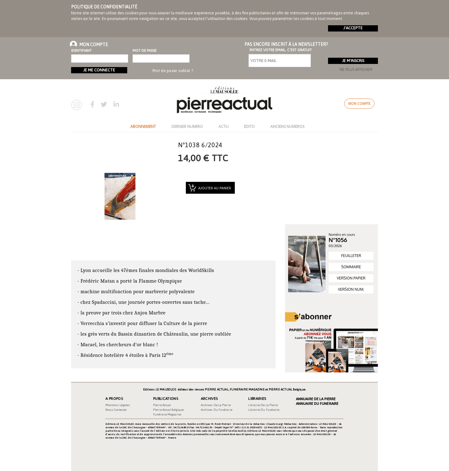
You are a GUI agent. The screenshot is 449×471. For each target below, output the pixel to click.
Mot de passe (145, 50)
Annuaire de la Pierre (316, 399)
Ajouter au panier (214, 188)
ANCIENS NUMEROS (287, 126)
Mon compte (359, 103)
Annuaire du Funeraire (317, 403)
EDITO (249, 126)
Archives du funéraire (216, 409)
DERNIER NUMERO (187, 126)
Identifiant (81, 50)
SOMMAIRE (351, 267)
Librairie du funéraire (263, 409)
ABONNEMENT (143, 126)
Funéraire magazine (167, 414)
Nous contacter (116, 409)
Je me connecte (99, 70)
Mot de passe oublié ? (172, 70)
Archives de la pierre (216, 405)
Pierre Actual (162, 405)
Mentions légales (117, 405)
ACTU (224, 126)
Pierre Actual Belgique (168, 409)
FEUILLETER (351, 255)
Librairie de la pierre (263, 405)
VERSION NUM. (351, 289)
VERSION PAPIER (351, 278)
